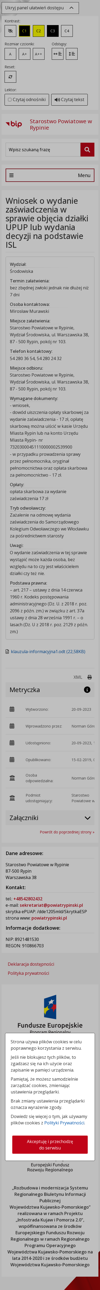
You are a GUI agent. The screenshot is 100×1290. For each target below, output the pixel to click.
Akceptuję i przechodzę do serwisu (50, 1145)
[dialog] (50, 645)
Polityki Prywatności (64, 1123)
